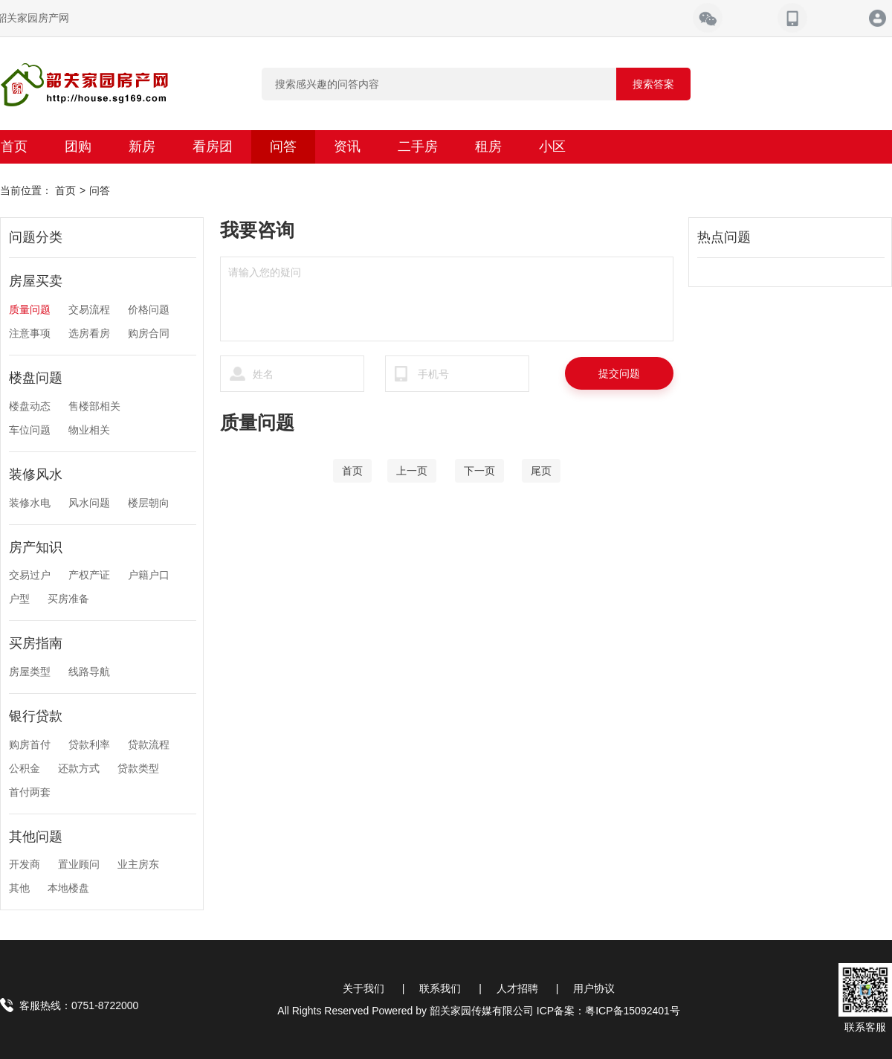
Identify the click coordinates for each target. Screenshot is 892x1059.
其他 (19, 888)
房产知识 (35, 547)
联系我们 (440, 988)
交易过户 (30, 575)
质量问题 (30, 309)
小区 (552, 146)
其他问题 (35, 836)
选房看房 (89, 333)
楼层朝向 (148, 503)
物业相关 (89, 430)
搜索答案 (653, 84)
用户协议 (594, 988)
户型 (19, 599)
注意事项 (30, 333)
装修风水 (35, 474)
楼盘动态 (30, 406)
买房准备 (68, 599)
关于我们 (363, 988)
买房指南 (35, 643)
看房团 (213, 146)
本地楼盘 (68, 888)
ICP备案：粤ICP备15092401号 (608, 1011)
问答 (283, 146)
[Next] (479, 471)
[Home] (352, 471)
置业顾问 (79, 864)
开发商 (24, 864)
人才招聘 (517, 988)
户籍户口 (148, 575)
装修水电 (30, 503)
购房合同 (148, 333)
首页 (65, 190)
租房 (488, 146)
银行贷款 (35, 716)
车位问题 (30, 430)
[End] (541, 471)
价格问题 (148, 309)
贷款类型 (138, 768)
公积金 (24, 768)
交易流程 (89, 309)
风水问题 (89, 503)
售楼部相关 (94, 406)
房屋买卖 (35, 281)
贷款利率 (89, 744)
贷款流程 (148, 744)
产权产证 (89, 575)
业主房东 (138, 864)
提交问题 (619, 373)
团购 (78, 146)
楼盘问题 (35, 377)
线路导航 (89, 671)
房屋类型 (30, 671)
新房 (142, 146)
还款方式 (79, 768)
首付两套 (30, 792)
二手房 (418, 146)
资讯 (347, 146)
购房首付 (30, 744)
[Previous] (411, 471)
